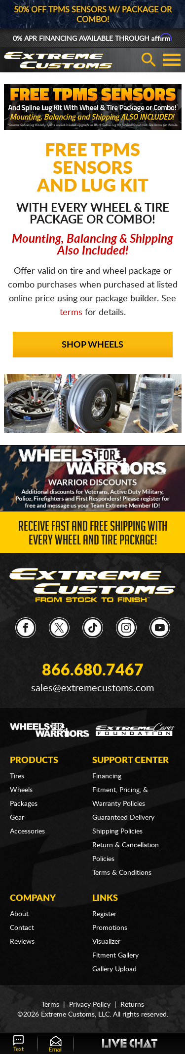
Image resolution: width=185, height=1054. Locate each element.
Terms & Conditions (121, 872)
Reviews (22, 941)
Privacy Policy (90, 1004)
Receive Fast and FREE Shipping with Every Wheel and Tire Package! (92, 535)
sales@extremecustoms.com (92, 688)
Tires (17, 776)
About (19, 914)
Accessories (27, 831)
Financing (106, 776)
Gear (17, 817)
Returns (132, 1004)
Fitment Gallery (115, 955)
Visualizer (106, 941)
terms (71, 312)
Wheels (21, 790)
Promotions (109, 928)
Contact (22, 928)
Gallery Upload (114, 969)
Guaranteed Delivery (123, 817)
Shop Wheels (92, 345)
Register (104, 914)
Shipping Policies (117, 831)
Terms (50, 1004)
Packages (23, 803)
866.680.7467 (93, 670)
